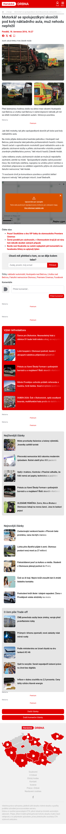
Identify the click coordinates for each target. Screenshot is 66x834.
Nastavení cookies (33, 791)
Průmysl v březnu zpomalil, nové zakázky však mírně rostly (38, 635)
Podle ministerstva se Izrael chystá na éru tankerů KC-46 (36, 650)
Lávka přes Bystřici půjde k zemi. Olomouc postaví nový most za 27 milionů (36, 549)
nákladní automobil (16, 274)
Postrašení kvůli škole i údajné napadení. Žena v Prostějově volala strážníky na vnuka (39, 595)
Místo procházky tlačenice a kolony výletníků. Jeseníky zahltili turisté (38, 443)
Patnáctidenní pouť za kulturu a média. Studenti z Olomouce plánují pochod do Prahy (39, 564)
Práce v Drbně (33, 788)
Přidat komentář (56, 296)
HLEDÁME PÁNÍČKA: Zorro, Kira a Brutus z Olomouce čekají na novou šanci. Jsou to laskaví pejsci (39, 507)
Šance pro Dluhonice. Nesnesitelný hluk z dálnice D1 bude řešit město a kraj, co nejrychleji (39, 337)
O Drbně (33, 775)
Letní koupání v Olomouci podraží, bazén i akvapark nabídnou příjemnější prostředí (36, 353)
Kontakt (33, 781)
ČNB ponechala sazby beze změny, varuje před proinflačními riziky (38, 619)
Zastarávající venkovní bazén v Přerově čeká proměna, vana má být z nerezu (37, 533)
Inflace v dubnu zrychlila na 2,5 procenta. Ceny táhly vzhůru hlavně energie (38, 681)
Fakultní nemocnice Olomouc (22, 277)
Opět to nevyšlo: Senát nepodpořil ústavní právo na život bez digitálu (39, 666)
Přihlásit (52, 265)
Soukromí (33, 772)
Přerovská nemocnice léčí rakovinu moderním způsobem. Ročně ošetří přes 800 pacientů (38, 458)
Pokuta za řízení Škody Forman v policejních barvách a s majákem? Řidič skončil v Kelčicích (38, 368)
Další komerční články (33, 717)
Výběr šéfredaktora (15, 330)
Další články (33, 711)
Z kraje (9, 12)
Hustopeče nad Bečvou (36, 274)
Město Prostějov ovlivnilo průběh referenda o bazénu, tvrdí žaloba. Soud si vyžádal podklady (38, 384)
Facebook (58, 277)
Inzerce (33, 785)
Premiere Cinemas (45, 277)
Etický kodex (33, 778)
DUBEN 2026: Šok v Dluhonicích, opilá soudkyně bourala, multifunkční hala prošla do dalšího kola (39, 400)
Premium (33, 123)
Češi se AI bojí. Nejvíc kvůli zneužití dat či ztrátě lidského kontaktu (39, 580)
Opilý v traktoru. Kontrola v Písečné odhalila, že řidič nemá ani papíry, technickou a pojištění (38, 474)
